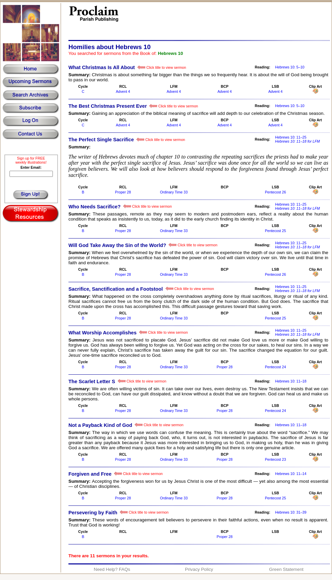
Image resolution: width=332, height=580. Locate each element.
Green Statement (286, 569)
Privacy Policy (199, 569)
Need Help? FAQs (112, 569)
